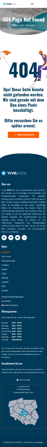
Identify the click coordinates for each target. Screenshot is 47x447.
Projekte (5, 265)
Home (16, 25)
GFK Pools (6, 257)
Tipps (4, 273)
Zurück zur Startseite (24, 135)
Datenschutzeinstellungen (13, 297)
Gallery (4, 269)
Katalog (5, 278)
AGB (3, 286)
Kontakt (5, 290)
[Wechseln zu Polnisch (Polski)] (10, 305)
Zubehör (5, 282)
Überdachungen (8, 261)
